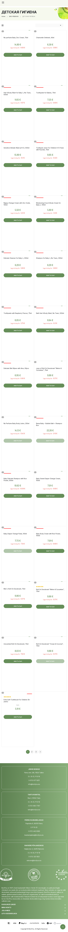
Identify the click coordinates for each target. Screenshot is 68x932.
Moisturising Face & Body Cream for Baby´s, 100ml (48, 204)
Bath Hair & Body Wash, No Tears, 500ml (50, 313)
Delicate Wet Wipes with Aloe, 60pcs (16, 368)
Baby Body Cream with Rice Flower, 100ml (48, 534)
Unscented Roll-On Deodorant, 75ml (16, 644)
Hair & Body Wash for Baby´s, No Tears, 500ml (17, 93)
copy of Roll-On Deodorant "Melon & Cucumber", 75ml (49, 369)
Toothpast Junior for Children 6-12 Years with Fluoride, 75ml (50, 149)
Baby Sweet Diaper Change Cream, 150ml (48, 479)
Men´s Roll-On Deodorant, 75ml (14, 589)
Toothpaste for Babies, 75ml (46, 93)
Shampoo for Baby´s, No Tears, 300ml (49, 258)
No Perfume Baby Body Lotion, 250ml (16, 423)
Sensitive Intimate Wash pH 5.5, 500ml (16, 148)
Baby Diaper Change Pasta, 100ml (15, 534)
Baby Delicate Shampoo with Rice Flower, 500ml (15, 479)
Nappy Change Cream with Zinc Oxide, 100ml (17, 204)
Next (40, 752)
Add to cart (17, 55)
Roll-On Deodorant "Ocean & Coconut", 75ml (49, 645)
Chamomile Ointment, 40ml (45, 37)
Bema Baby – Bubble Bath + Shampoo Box (49, 424)
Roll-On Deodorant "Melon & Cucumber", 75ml (50, 590)
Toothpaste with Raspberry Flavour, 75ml (18, 313)
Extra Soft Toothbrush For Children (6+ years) (17, 700)
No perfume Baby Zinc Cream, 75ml (16, 37)
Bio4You (31, 929)
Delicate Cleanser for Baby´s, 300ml (16, 258)
